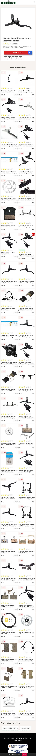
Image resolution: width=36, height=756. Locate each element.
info (16, 94)
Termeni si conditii (9, 738)
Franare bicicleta (25, 728)
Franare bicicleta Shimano (10, 728)
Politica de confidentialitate (24, 738)
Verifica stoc (22, 53)
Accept (24, 754)
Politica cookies (17, 740)
